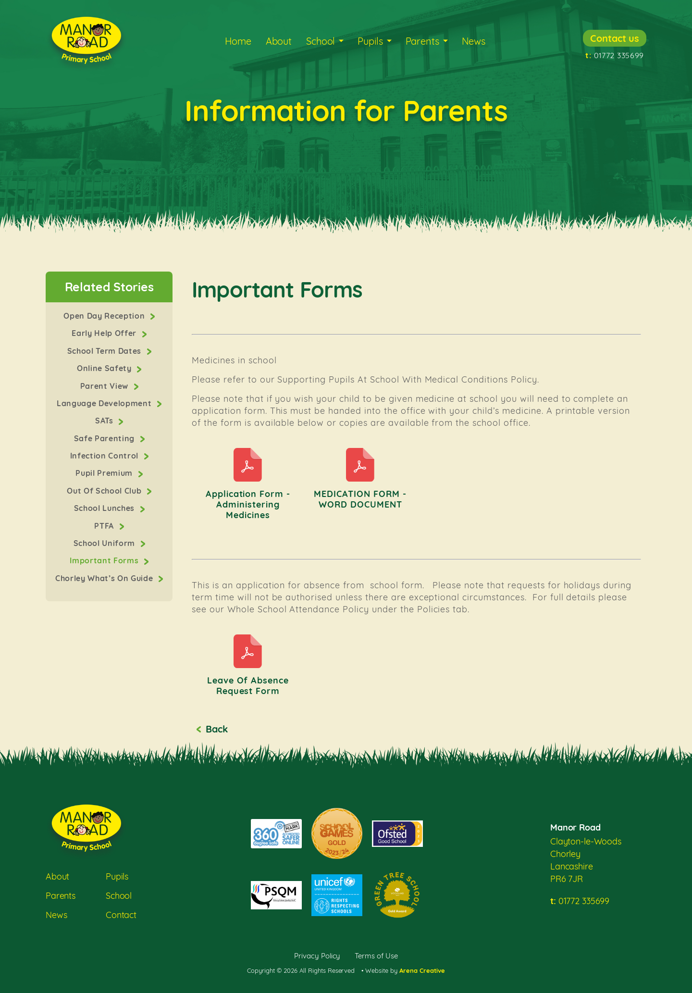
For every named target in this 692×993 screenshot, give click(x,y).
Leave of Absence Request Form (248, 685)
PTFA (105, 526)
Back (216, 729)
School (320, 41)
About (279, 41)
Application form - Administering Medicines (248, 504)
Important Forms (105, 560)
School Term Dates (105, 351)
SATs (105, 420)
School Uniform (105, 543)
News (473, 41)
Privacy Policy (317, 955)
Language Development (105, 403)
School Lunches (105, 508)
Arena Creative (422, 970)
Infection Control (105, 455)
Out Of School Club (105, 491)
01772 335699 (614, 55)
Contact (121, 914)
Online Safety (105, 368)
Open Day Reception (105, 316)
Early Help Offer (105, 333)
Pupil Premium (105, 473)
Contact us (614, 38)
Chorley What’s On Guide (105, 578)
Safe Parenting (105, 438)
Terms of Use (376, 955)
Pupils (370, 41)
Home (238, 41)
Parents (422, 41)
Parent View (105, 386)
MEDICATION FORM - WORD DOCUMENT (360, 499)
